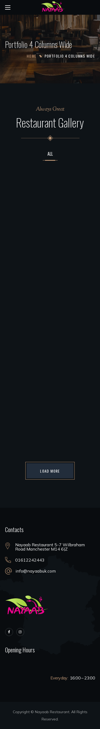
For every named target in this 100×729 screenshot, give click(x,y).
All (50, 154)
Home (32, 56)
